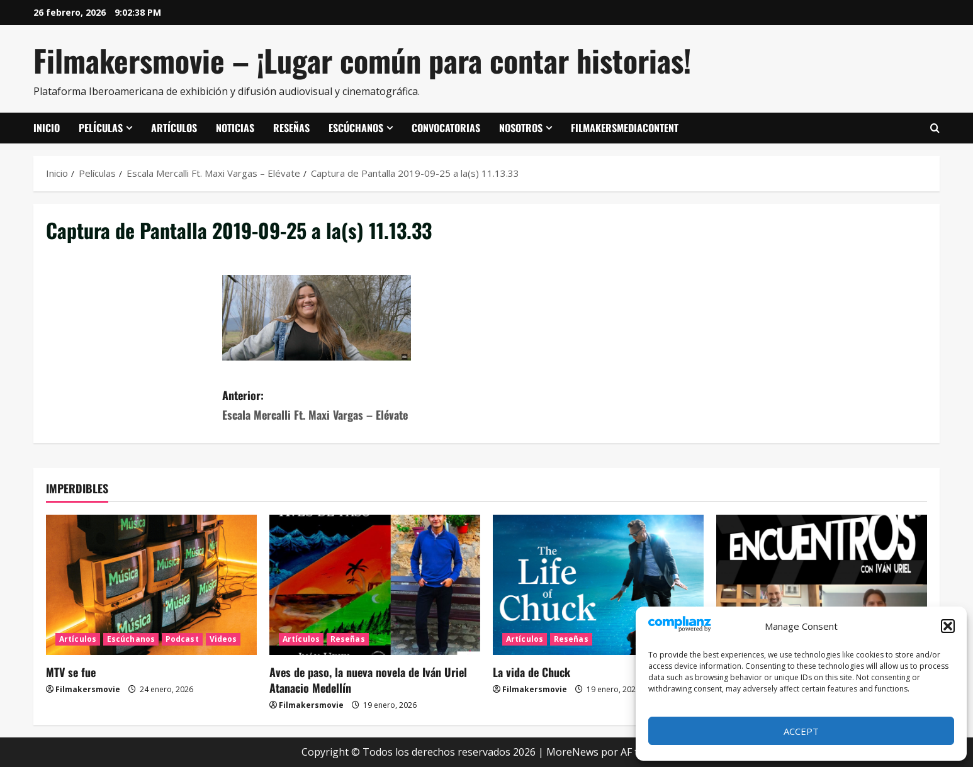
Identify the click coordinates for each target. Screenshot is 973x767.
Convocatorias (446, 127)
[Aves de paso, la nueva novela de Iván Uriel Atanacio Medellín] (374, 585)
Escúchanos (356, 127)
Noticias (235, 127)
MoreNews (572, 752)
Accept (801, 731)
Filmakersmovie (87, 689)
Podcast (182, 639)
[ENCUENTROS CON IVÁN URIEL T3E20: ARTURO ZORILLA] (821, 585)
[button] (948, 626)
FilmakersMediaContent (624, 127)
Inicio (46, 127)
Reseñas (291, 127)
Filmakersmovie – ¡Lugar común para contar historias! (362, 60)
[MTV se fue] (151, 585)
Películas (101, 127)
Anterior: (354, 405)
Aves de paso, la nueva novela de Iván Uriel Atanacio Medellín (368, 680)
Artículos (174, 127)
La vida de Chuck (531, 672)
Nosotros (521, 127)
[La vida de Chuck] (598, 585)
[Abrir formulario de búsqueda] (935, 128)
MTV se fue (71, 672)
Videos (223, 639)
